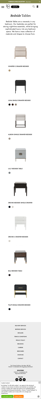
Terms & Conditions (20, 336)
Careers (20, 347)
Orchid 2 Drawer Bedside (18, 237)
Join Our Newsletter (15, 7)
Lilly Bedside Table (15, 169)
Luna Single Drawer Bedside (19, 100)
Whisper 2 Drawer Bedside (18, 66)
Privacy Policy (20, 340)
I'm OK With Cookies (7, 396)
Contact (20, 358)
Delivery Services (20, 325)
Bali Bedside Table (15, 271)
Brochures (20, 351)
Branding (20, 344)
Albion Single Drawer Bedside (20, 134)
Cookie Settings (18, 396)
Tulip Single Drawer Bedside (19, 305)
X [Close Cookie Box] (39, 382)
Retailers (20, 333)
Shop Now (28, 1)
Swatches (21, 355)
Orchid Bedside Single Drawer (20, 203)
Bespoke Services (20, 329)
